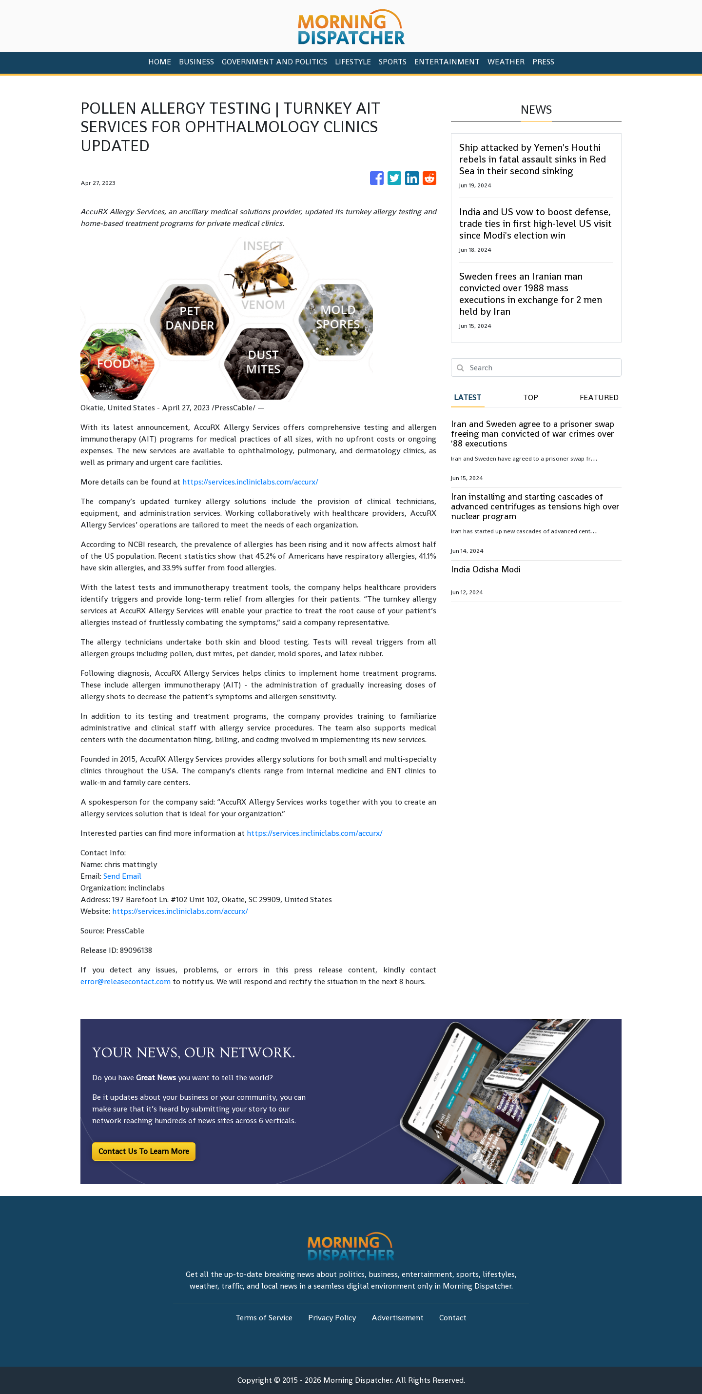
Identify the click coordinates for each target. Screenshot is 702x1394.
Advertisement (397, 1318)
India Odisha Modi (486, 569)
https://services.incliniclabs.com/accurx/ (250, 482)
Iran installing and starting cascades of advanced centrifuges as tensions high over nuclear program (535, 506)
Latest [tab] (467, 397)
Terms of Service (263, 1318)
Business (196, 62)
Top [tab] (530, 397)
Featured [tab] (599, 397)
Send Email (122, 876)
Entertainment (447, 62)
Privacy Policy (332, 1318)
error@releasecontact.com (125, 981)
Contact (453, 1318)
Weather (506, 62)
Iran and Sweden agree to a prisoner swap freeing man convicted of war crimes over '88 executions (532, 433)
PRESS (543, 62)
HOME (159, 62)
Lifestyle (353, 62)
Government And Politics (274, 62)
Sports (393, 62)
